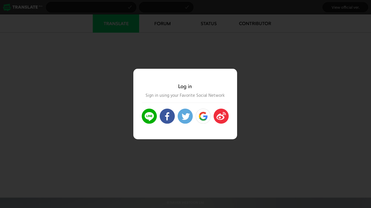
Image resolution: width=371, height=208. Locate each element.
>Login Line (149, 116)
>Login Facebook (167, 116)
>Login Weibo (221, 116)
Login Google (203, 116)
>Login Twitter (185, 116)
